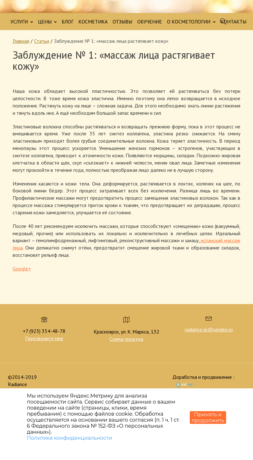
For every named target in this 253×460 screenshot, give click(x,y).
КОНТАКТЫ (233, 21)
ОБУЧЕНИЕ (149, 21)
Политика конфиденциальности (69, 438)
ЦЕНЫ (47, 21)
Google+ (22, 268)
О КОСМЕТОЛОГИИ (191, 21)
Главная (21, 41)
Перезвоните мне (44, 338)
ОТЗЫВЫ (122, 21)
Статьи (41, 41)
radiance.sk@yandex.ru (209, 329)
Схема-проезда (126, 339)
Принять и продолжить (208, 417)
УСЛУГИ (21, 21)
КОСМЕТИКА (93, 21)
